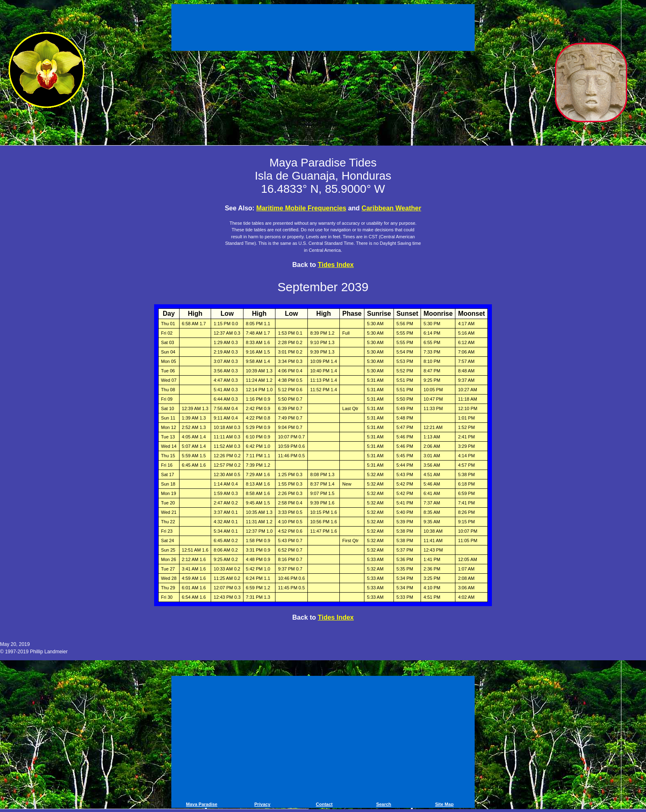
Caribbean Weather (391, 208)
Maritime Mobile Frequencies (301, 208)
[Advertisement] (323, 28)
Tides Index (336, 264)
